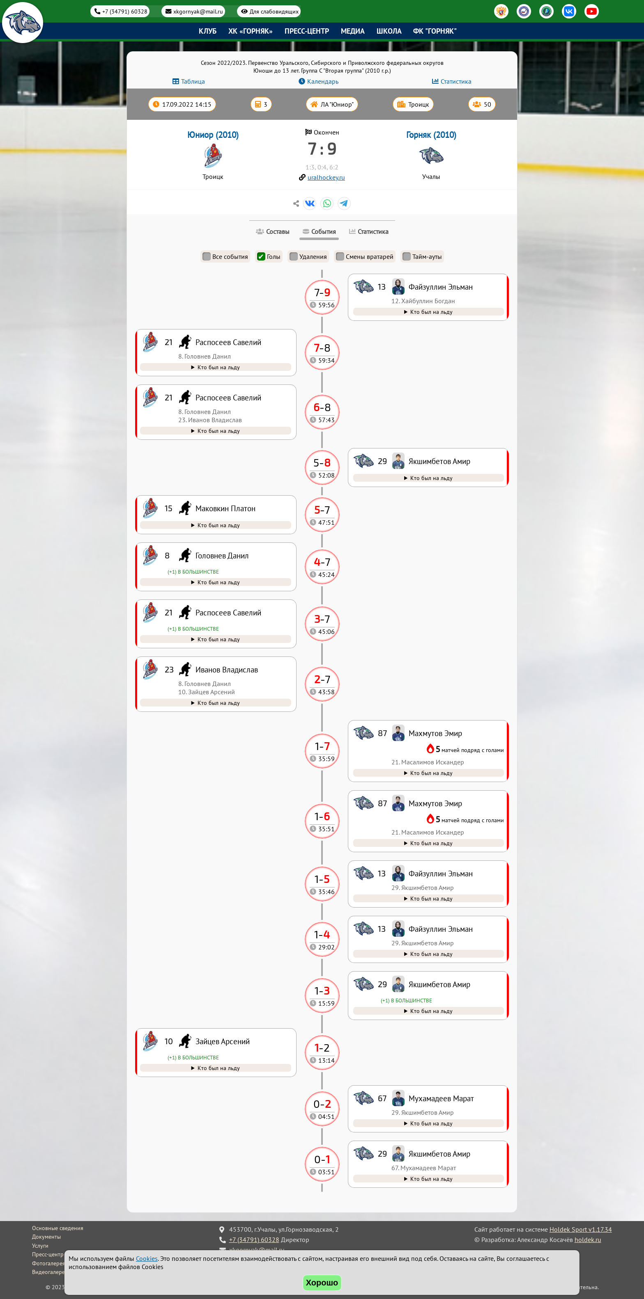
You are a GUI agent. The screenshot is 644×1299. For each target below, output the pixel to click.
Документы (46, 1237)
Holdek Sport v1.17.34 (581, 1229)
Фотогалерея (48, 1263)
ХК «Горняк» (250, 31)
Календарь (322, 81)
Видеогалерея (50, 1272)
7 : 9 (322, 148)
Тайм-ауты (422, 256)
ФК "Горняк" (435, 31)
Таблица (193, 81)
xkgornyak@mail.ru (198, 11)
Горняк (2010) (431, 134)
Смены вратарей (364, 256)
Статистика (456, 81)
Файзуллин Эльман (441, 929)
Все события (225, 256)
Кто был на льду (431, 1178)
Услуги (40, 1246)
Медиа (353, 31)
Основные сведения (57, 1228)
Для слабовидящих (274, 11)
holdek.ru (588, 1239)
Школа (389, 31)
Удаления (308, 256)
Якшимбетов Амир (439, 1153)
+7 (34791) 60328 (124, 11)
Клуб (207, 31)
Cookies (147, 1258)
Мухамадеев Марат (441, 1098)
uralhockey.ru (326, 177)
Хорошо (322, 1282)
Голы (269, 256)
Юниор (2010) (213, 134)
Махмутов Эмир (435, 803)
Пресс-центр (307, 31)
